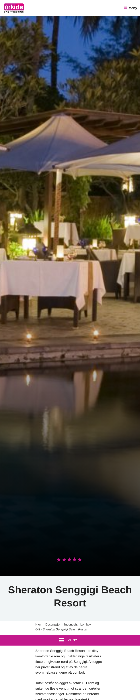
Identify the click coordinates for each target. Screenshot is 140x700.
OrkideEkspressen (14, 8)
